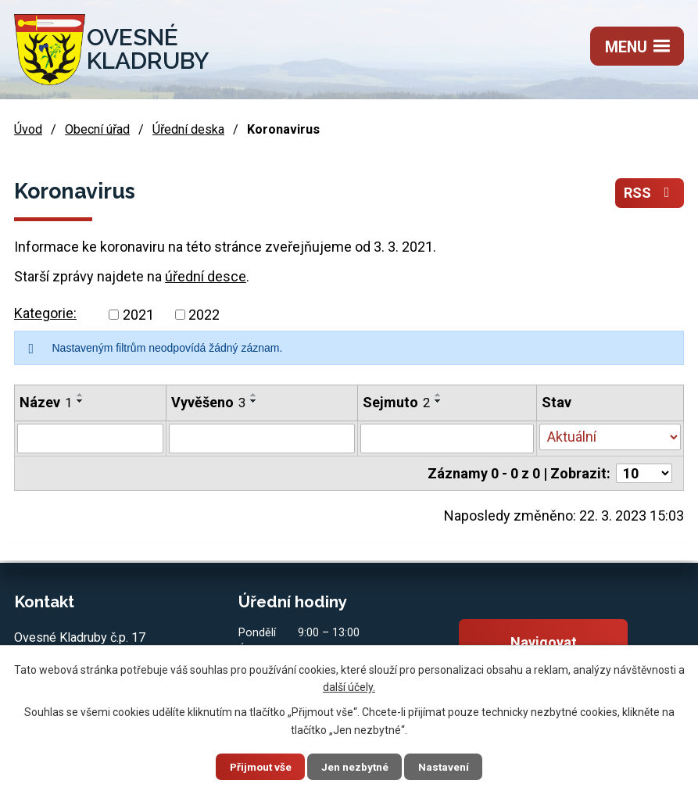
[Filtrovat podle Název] (90, 438)
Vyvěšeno (208, 402)
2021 (138, 314)
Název (46, 402)
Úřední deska (188, 129)
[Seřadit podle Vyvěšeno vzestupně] (254, 395)
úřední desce (205, 276)
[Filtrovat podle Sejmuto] (447, 438)
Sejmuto (396, 402)
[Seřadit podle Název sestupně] (80, 401)
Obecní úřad (97, 129)
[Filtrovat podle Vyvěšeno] (262, 438)
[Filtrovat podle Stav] (610, 437)
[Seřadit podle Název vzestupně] (80, 395)
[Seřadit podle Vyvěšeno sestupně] (254, 401)
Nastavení (451, 766)
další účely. (349, 686)
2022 (204, 314)
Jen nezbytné (356, 766)
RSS (650, 193)
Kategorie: (45, 313)
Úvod (28, 129)
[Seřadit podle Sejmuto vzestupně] (438, 395)
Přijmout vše (254, 766)
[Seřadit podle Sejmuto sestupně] (438, 401)
